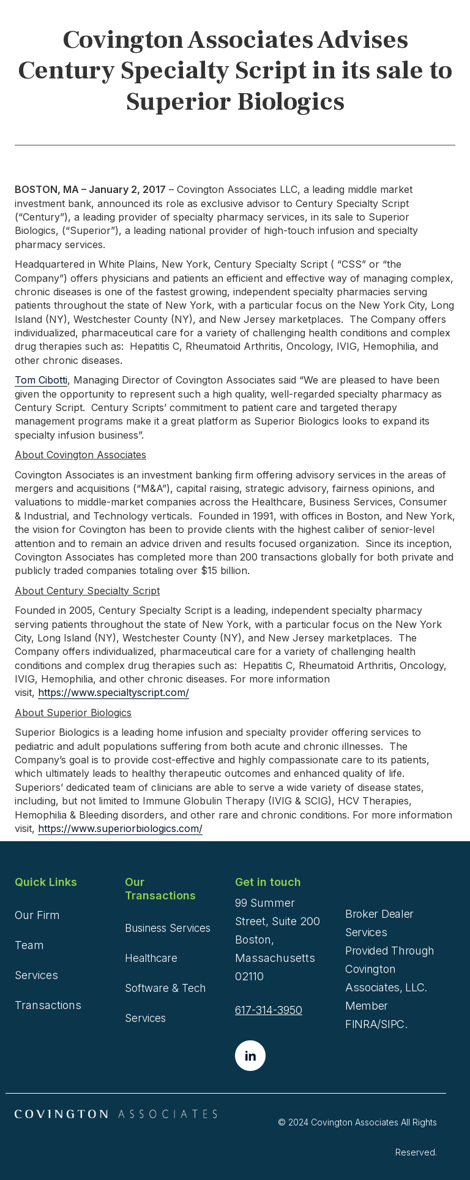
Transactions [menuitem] (48, 1005)
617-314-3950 (268, 1010)
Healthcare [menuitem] (151, 958)
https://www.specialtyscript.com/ (113, 692)
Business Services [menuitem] (168, 928)
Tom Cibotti (41, 380)
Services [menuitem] (36, 975)
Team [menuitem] (29, 945)
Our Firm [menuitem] (37, 915)
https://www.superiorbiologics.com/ (120, 828)
